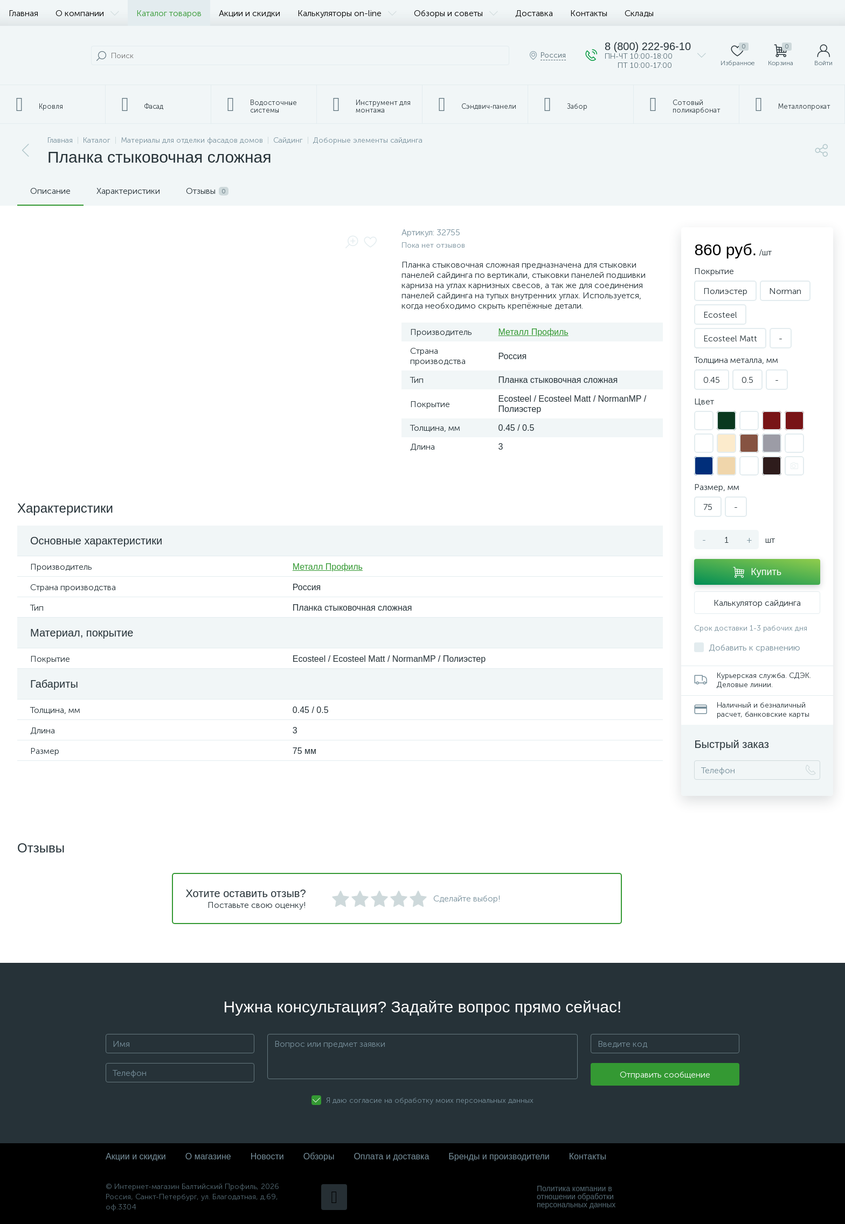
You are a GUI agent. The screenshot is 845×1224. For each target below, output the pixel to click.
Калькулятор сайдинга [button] (757, 603)
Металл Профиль (533, 332)
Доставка (534, 13)
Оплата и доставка (391, 1156)
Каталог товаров (169, 13)
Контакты (588, 13)
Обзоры (319, 1156)
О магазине (208, 1156)
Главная (23, 13)
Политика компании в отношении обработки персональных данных (576, 1197)
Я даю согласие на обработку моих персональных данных (430, 1100)
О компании (87, 13)
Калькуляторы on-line (347, 13)
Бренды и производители (498, 1156)
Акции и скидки (249, 13)
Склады (639, 13)
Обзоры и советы (456, 13)
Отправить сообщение (665, 1074)
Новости (267, 1156)
